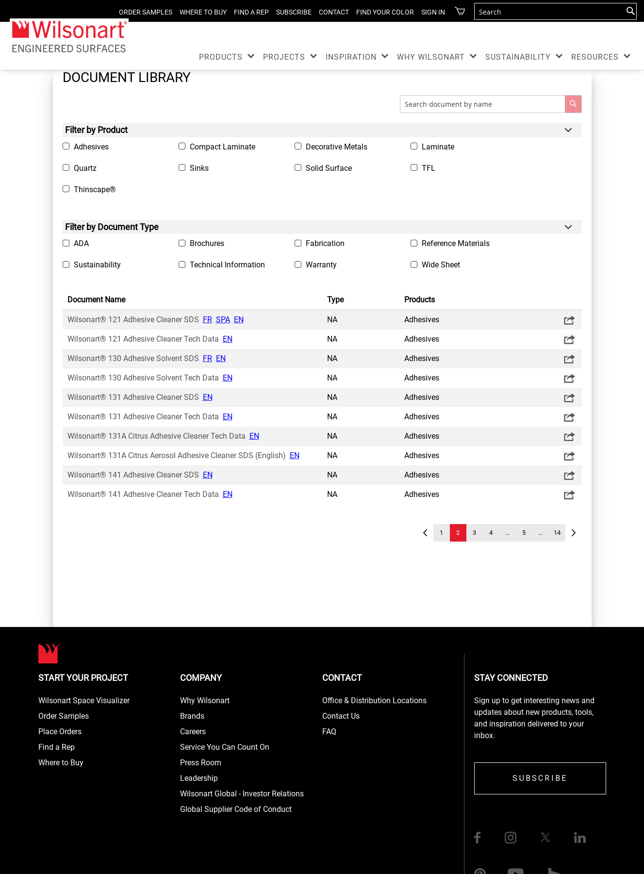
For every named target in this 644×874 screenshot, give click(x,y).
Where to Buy (60, 762)
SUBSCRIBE (294, 12)
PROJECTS (284, 57)
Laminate (438, 146)
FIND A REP (251, 12)
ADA (81, 243)
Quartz (85, 168)
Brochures (207, 243)
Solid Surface (329, 168)
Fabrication (325, 243)
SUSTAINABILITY (518, 57)
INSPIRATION (351, 57)
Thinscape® (95, 189)
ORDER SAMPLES (145, 12)
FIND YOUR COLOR (385, 12)
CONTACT (334, 12)
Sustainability (97, 264)
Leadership (199, 778)
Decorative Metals (336, 146)
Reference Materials (456, 243)
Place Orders (60, 731)
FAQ (329, 731)
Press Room (200, 762)
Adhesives (91, 146)
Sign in (433, 12)
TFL (428, 168)
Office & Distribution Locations (374, 700)
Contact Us (341, 716)
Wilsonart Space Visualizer (84, 700)
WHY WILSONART (431, 57)
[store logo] (69, 36)
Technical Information (227, 264)
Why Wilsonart (205, 700)
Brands (192, 716)
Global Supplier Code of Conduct (236, 809)
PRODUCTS (221, 57)
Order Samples (63, 716)
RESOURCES (595, 57)
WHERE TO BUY (203, 12)
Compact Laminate (222, 146)
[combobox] (555, 11)
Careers (193, 731)
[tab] (322, 130)
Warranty (321, 264)
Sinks (199, 168)
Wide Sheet (441, 264)
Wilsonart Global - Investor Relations (242, 793)
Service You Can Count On (224, 747)
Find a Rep (56, 747)
